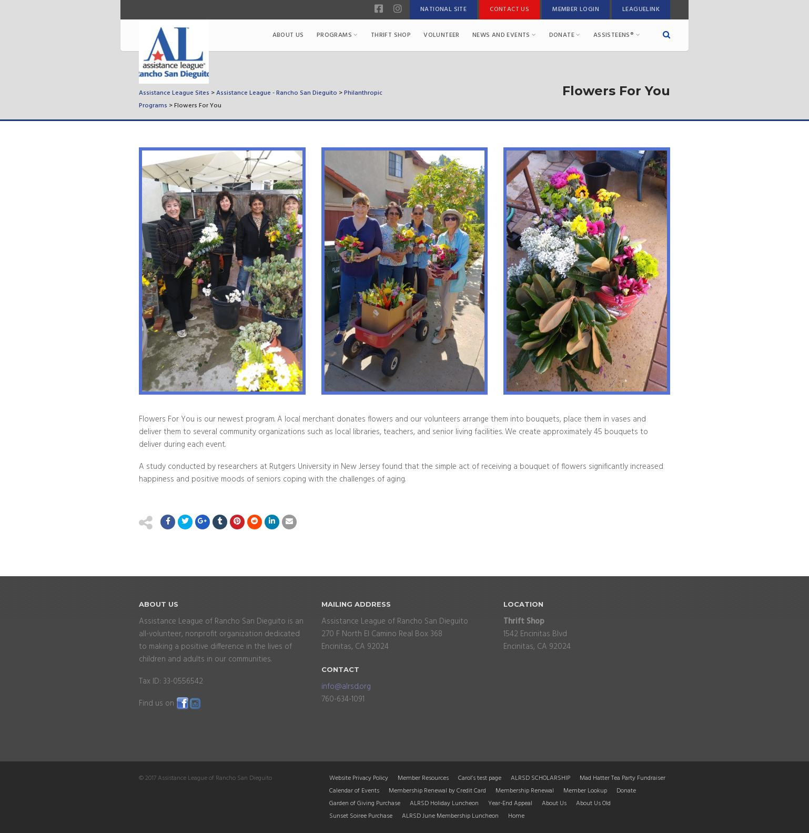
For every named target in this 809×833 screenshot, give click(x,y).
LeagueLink (641, 9)
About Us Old (593, 803)
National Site (443, 9)
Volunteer (441, 35)
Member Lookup (585, 791)
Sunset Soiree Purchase (360, 816)
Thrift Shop (391, 35)
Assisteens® (616, 35)
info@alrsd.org (346, 686)
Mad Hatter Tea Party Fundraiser (622, 778)
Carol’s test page (479, 778)
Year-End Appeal (510, 803)
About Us (288, 35)
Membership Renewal (524, 791)
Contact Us (509, 9)
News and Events (504, 35)
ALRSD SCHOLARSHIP (540, 778)
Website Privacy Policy (358, 778)
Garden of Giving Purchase (364, 803)
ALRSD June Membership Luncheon (450, 816)
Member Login (575, 9)
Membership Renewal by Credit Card (437, 791)
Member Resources (423, 778)
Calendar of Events (354, 791)
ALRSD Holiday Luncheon (444, 803)
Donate (565, 35)
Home (516, 816)
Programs (337, 35)
